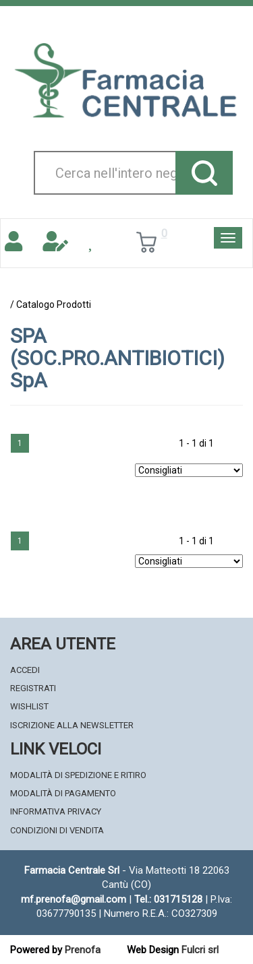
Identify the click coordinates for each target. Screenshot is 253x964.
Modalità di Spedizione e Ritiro (78, 775)
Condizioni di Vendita (57, 830)
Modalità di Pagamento (63, 793)
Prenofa (83, 950)
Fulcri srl (200, 950)
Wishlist (29, 706)
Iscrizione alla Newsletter (72, 725)
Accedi (25, 670)
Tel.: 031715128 (168, 899)
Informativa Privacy (55, 811)
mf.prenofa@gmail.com (73, 899)
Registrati (33, 688)
